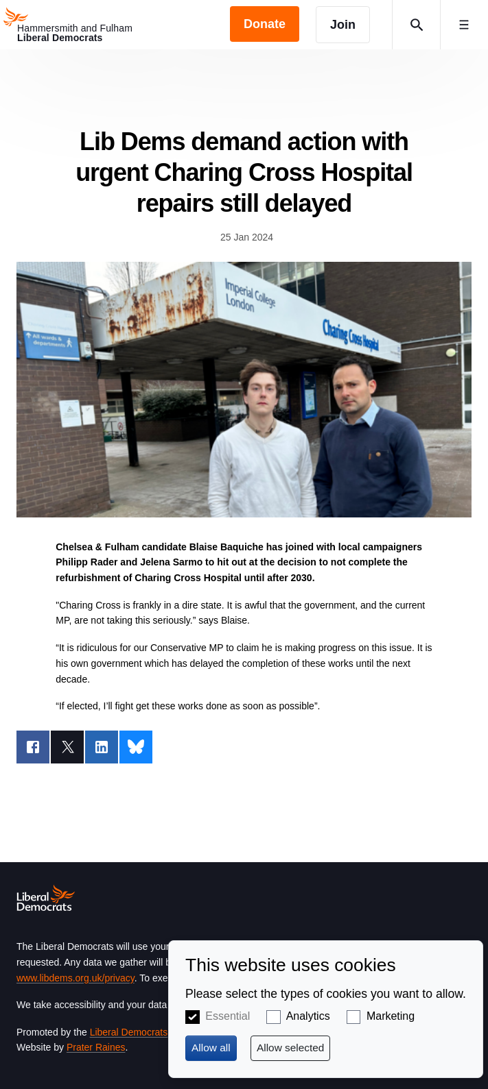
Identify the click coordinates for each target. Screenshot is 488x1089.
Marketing (391, 1016)
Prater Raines (96, 1047)
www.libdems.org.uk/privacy (75, 977)
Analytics (308, 1016)
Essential (227, 1016)
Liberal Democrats (129, 1032)
